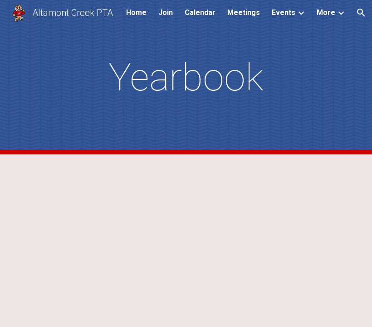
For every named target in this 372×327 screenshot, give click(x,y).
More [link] (326, 12)
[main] (186, 77)
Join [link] (165, 12)
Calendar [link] (200, 12)
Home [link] (136, 12)
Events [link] (283, 12)
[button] (361, 13)
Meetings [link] (243, 12)
